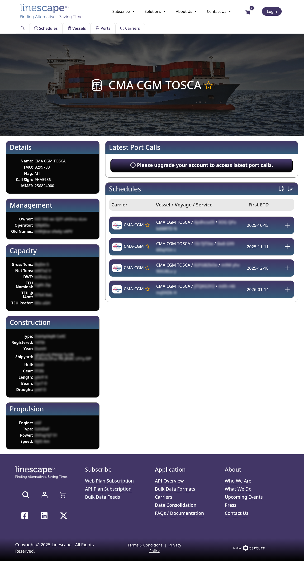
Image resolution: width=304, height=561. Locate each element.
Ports (103, 28)
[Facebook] (24, 515)
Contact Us (219, 11)
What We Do (238, 489)
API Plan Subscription (108, 489)
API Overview (169, 481)
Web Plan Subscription (109, 481)
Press (230, 505)
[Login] (44, 495)
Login (272, 11)
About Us (186, 11)
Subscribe (123, 11)
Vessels (77, 28)
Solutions (155, 11)
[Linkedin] (44, 515)
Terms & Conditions (145, 545)
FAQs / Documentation (179, 513)
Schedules (46, 28)
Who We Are (238, 481)
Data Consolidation (175, 505)
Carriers (130, 28)
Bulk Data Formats (175, 489)
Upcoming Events (244, 497)
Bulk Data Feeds (102, 497)
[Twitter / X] (63, 515)
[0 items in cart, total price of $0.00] (62, 494)
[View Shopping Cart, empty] (248, 11)
